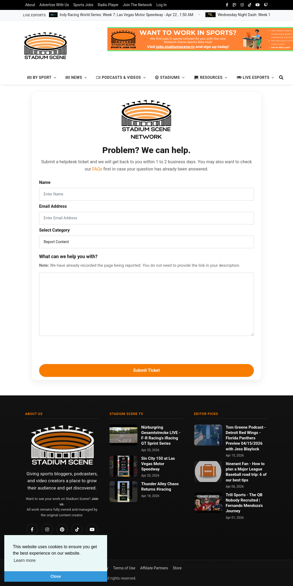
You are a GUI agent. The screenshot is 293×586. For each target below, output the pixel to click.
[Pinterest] (62, 529)
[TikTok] (77, 529)
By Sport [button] (39, 77)
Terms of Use (124, 568)
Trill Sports (236, 494)
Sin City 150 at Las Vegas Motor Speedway (158, 464)
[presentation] (146, 349)
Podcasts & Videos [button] (118, 77)
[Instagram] (47, 529)
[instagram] (242, 5)
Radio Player (108, 5)
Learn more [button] (25, 560)
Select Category (54, 230)
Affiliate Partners (154, 568)
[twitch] (266, 5)
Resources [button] (208, 77)
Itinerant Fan (238, 463)
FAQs (97, 169)
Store (177, 568)
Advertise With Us (54, 5)
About (30, 5)
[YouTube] (92, 529)
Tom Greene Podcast (245, 427)
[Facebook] (32, 529)
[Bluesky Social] (234, 5)
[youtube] (257, 5)
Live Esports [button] (253, 77)
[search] (278, 77)
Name (44, 182)
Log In (161, 5)
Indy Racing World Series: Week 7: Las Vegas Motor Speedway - (126, 14)
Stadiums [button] (167, 77)
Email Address (53, 206)
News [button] (74, 77)
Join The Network (137, 5)
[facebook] (227, 5)
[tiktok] (249, 5)
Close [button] (55, 576)
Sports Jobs (83, 5)
